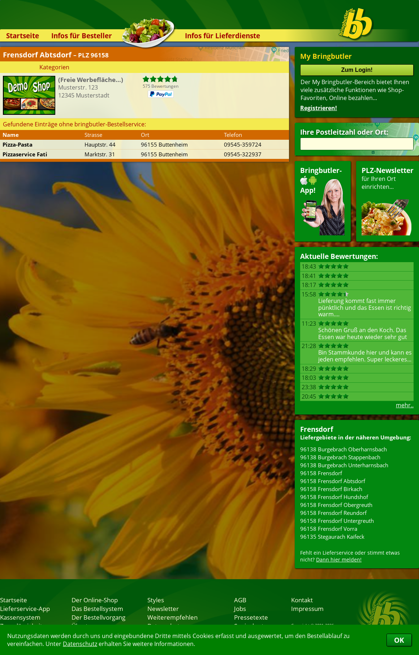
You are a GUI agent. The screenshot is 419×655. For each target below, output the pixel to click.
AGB (240, 599)
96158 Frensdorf (321, 473)
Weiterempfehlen (172, 617)
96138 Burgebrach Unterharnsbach (344, 465)
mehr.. (405, 405)
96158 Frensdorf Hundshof (334, 496)
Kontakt (302, 599)
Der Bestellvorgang (98, 617)
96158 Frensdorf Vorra (328, 528)
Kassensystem (20, 617)
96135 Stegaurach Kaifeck (332, 536)
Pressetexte (251, 617)
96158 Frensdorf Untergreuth (337, 520)
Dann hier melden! (339, 559)
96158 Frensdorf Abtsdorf (332, 481)
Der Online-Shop (95, 599)
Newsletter (163, 608)
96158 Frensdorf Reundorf (333, 512)
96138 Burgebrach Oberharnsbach (343, 449)
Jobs (240, 608)
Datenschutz (80, 644)
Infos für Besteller (81, 35)
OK (399, 640)
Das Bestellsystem (97, 608)
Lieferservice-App (25, 608)
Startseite (22, 35)
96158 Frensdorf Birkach (331, 489)
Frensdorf (316, 429)
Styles (155, 599)
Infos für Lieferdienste (222, 35)
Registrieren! (318, 108)
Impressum (307, 608)
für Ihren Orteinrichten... (388, 200)
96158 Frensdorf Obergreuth (336, 504)
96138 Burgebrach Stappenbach (340, 457)
